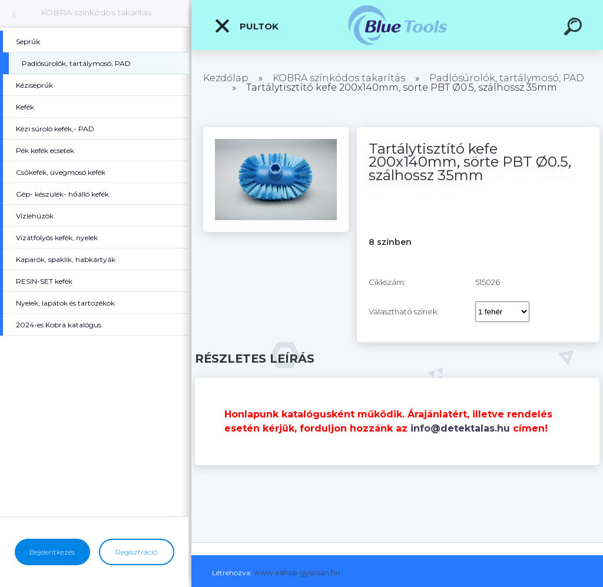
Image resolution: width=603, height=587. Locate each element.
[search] (574, 28)
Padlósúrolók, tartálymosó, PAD (506, 78)
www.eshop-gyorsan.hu (297, 572)
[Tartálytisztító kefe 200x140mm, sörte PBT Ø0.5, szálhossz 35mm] (276, 131)
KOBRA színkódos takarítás (96, 12)
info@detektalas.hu (460, 428)
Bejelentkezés (52, 552)
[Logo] (397, 25)
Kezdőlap (226, 78)
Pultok (246, 26)
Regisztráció (136, 552)
